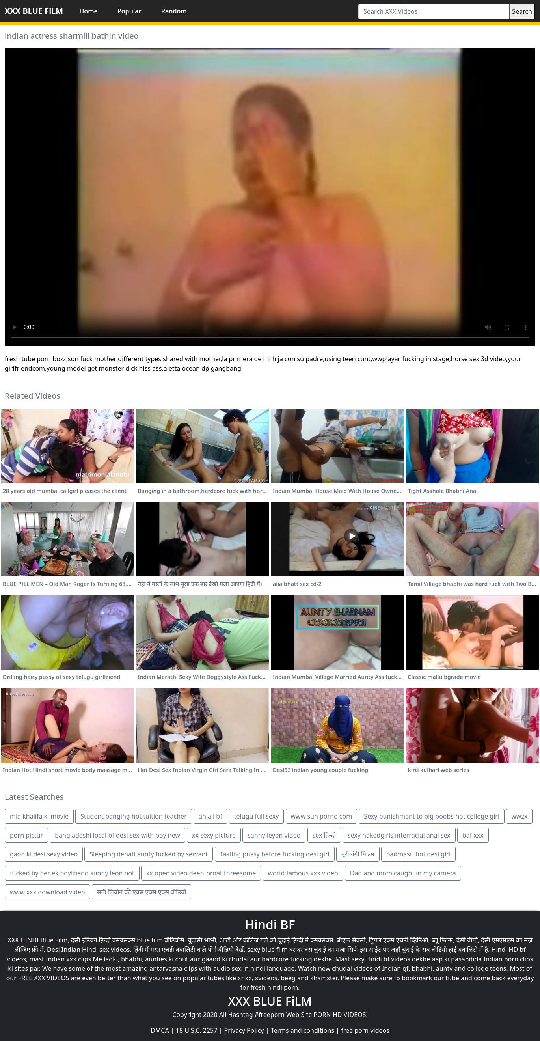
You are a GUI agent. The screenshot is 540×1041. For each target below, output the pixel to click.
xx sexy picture (214, 835)
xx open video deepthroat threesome (201, 873)
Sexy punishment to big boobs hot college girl (431, 816)
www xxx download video (47, 892)
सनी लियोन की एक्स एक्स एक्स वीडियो (141, 892)
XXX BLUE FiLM (34, 11)
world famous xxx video (303, 873)
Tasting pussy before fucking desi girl (275, 854)
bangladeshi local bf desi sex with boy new (117, 835)
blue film (150, 940)
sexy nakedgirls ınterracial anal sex (399, 835)
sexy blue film (267, 949)
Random (174, 11)
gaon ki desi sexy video (44, 854)
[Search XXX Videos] (433, 11)
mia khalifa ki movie (39, 816)
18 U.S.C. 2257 (197, 1030)
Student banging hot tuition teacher (133, 816)
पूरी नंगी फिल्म (357, 854)
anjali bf (210, 816)
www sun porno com (321, 816)
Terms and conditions (302, 1030)
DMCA (160, 1030)
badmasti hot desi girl (418, 854)
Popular (129, 11)
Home (88, 11)
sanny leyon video (274, 835)
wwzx (519, 816)
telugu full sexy (256, 816)
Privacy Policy (244, 1030)
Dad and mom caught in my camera (403, 873)
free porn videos (365, 1030)
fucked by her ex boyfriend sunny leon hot (72, 873)
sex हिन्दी (324, 835)
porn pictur (26, 835)
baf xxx (473, 835)
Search (522, 11)
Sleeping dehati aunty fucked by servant (148, 854)
